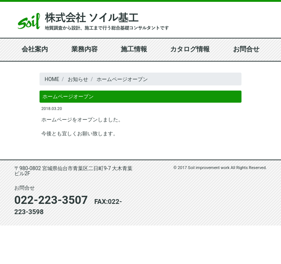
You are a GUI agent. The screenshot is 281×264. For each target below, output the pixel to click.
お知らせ (78, 79)
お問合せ (246, 49)
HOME (52, 79)
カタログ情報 (190, 49)
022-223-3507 (51, 200)
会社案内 (35, 49)
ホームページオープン (122, 79)
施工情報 (134, 49)
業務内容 (84, 49)
